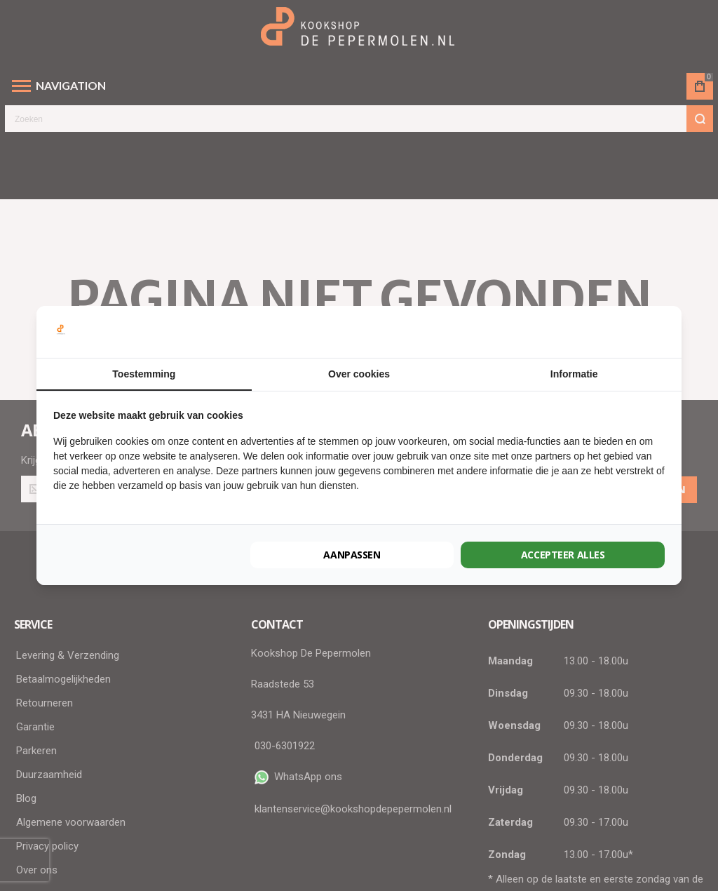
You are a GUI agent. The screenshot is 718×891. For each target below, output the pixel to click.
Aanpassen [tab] (351, 554)
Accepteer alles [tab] (563, 554)
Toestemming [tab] (143, 374)
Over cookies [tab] (359, 374)
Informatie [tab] (574, 374)
